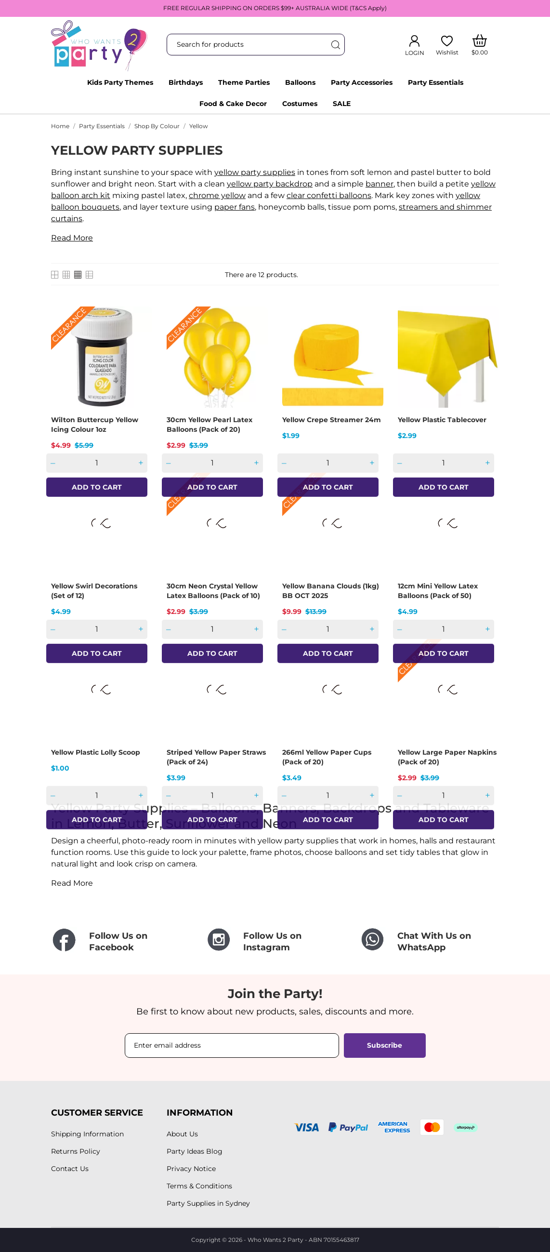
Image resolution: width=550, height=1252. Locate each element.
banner (379, 183)
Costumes (299, 103)
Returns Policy (75, 1151)
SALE (342, 103)
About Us (182, 1134)
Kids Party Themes (120, 82)
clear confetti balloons (329, 195)
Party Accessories (362, 82)
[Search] (335, 44)
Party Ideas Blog (195, 1151)
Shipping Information (87, 1134)
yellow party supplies (254, 172)
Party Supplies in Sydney (208, 1203)
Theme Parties (244, 82)
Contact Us (70, 1168)
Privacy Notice (191, 1168)
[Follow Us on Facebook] (121, 942)
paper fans (234, 207)
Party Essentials (435, 82)
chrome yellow (217, 195)
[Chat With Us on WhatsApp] (429, 942)
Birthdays (186, 82)
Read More (72, 237)
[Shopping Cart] (480, 45)
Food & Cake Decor (233, 103)
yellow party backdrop (270, 183)
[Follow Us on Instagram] (275, 942)
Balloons (300, 82)
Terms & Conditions (199, 1186)
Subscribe (384, 1045)
